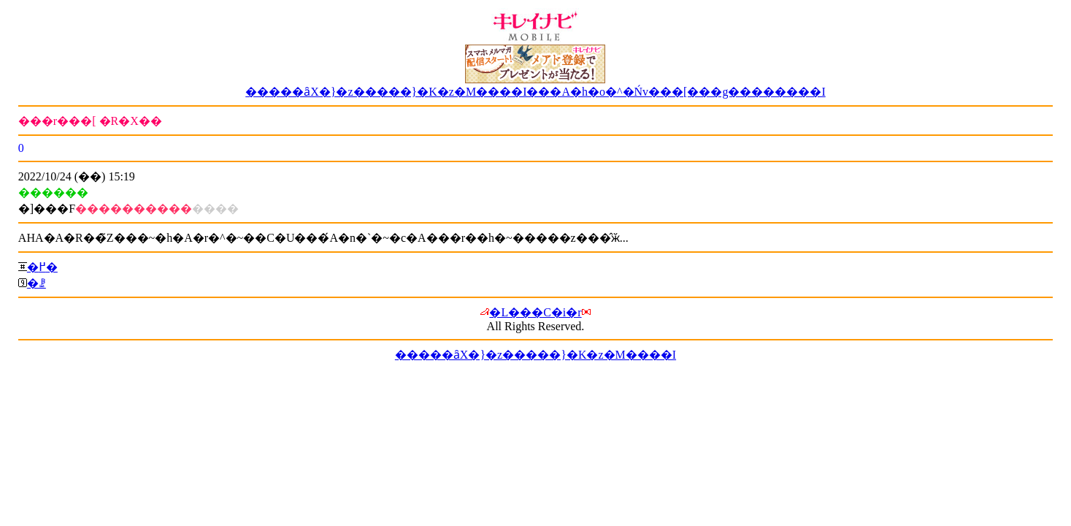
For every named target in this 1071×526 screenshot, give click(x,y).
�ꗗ (36, 283)
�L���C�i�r (535, 312)
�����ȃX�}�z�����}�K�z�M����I (535, 354)
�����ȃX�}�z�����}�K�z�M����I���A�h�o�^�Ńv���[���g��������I (535, 91)
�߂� (42, 267)
